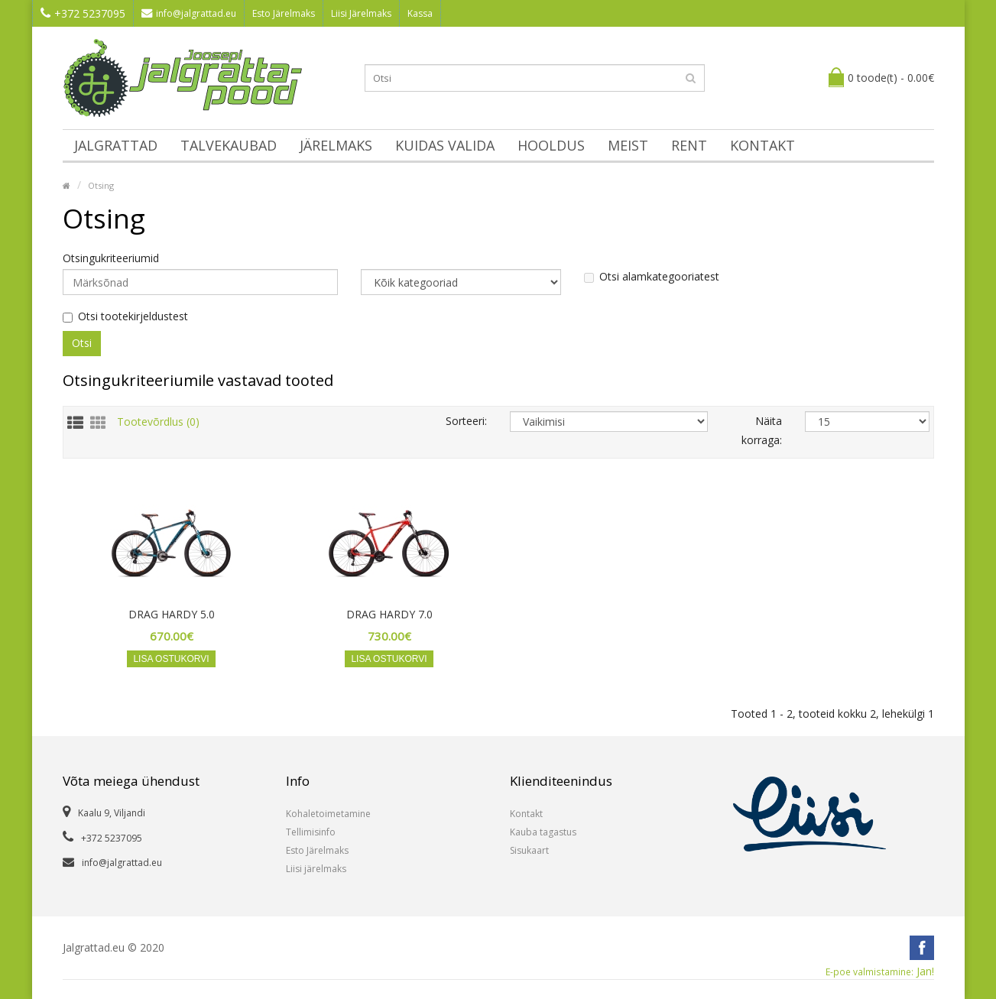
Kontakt (762, 145)
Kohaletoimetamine (328, 813)
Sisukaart (529, 850)
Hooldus (551, 145)
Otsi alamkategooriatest (651, 277)
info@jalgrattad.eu (188, 13)
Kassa (420, 13)
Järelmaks (336, 145)
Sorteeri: (466, 421)
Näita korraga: (761, 430)
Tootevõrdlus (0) (158, 421)
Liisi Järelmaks (361, 13)
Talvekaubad (228, 145)
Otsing (101, 185)
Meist (628, 145)
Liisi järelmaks (316, 868)
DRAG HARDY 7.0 (389, 614)
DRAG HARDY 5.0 (171, 614)
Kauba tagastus (543, 831)
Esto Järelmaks (283, 13)
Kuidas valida (445, 145)
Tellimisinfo (311, 831)
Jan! (880, 971)
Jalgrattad (115, 145)
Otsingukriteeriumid (111, 258)
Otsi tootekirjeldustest (125, 316)
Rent (689, 145)
